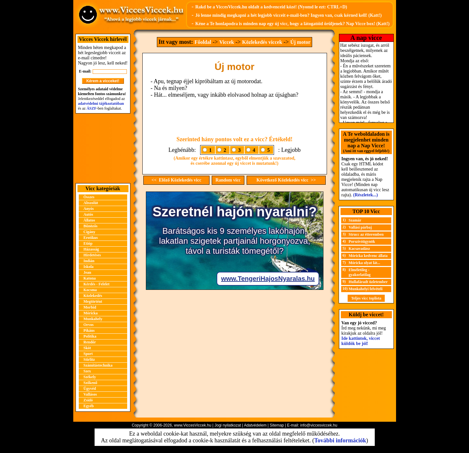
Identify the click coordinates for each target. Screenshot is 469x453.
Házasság (91, 249)
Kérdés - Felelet (97, 284)
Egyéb (89, 406)
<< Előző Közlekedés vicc (176, 180)
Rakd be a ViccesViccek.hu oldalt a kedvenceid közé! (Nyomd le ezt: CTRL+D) (271, 7)
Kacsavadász (359, 248)
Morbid (90, 307)
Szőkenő (90, 382)
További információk (340, 440)
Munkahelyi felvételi (365, 289)
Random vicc (227, 180)
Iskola (89, 266)
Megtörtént (93, 301)
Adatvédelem (255, 425)
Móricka (91, 313)
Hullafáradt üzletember (368, 282)
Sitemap (277, 425)
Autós (88, 214)
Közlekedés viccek (262, 42)
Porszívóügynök (362, 241)
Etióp (88, 243)
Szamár (355, 220)
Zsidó (88, 400)
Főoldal (203, 42)
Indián (89, 261)
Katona (90, 278)
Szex (87, 371)
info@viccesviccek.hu (318, 425)
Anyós (89, 208)
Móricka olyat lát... (364, 263)
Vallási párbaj (360, 227)
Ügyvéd (90, 388)
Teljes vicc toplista (366, 298)
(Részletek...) (365, 194)
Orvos (89, 324)
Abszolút (91, 203)
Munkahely (93, 319)
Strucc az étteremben (366, 234)
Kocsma (90, 290)
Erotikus (91, 237)
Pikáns (89, 330)
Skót (87, 348)
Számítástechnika (98, 365)
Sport (88, 353)
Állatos (89, 220)
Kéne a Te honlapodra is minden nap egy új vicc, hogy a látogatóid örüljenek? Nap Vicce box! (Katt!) (292, 23)
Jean (87, 272)
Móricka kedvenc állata (368, 255)
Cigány (90, 232)
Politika (90, 336)
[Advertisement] (103, 148)
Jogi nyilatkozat (227, 425)
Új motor (300, 42)
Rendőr (90, 342)
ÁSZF (92, 108)
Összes (89, 197)
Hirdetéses (92, 255)
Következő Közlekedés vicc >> (286, 180)
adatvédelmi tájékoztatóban (101, 103)
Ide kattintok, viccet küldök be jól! (361, 341)
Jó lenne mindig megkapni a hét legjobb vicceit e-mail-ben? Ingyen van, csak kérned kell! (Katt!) (288, 15)
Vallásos (90, 394)
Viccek (226, 42)
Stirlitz (89, 359)
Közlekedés (93, 295)
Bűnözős (90, 226)
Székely (90, 377)
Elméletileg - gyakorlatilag (360, 272)
